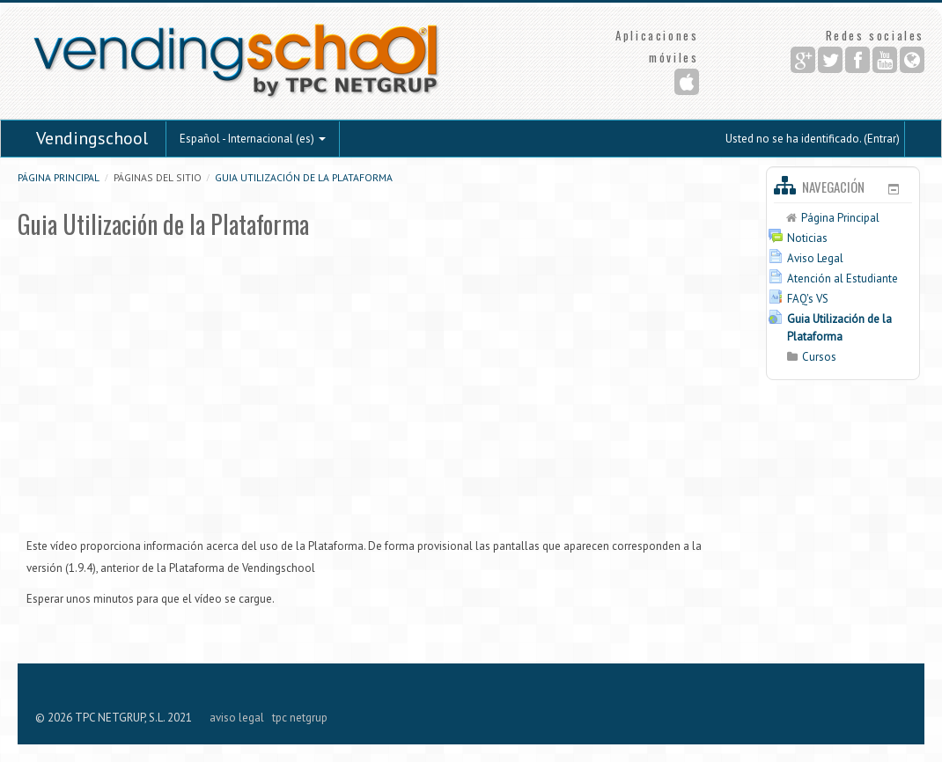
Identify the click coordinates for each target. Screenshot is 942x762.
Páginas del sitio (158, 177)
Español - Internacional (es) (253, 138)
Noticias (807, 238)
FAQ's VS (807, 298)
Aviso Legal (815, 258)
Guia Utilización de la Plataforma (304, 177)
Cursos (819, 356)
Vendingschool (92, 138)
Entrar (881, 138)
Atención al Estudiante (842, 278)
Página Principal (58, 177)
